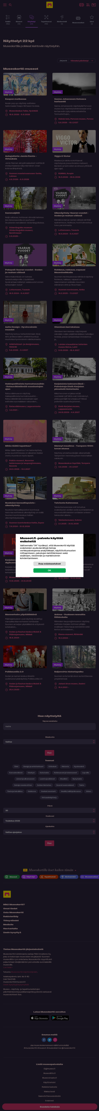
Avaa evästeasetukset (49, 564)
